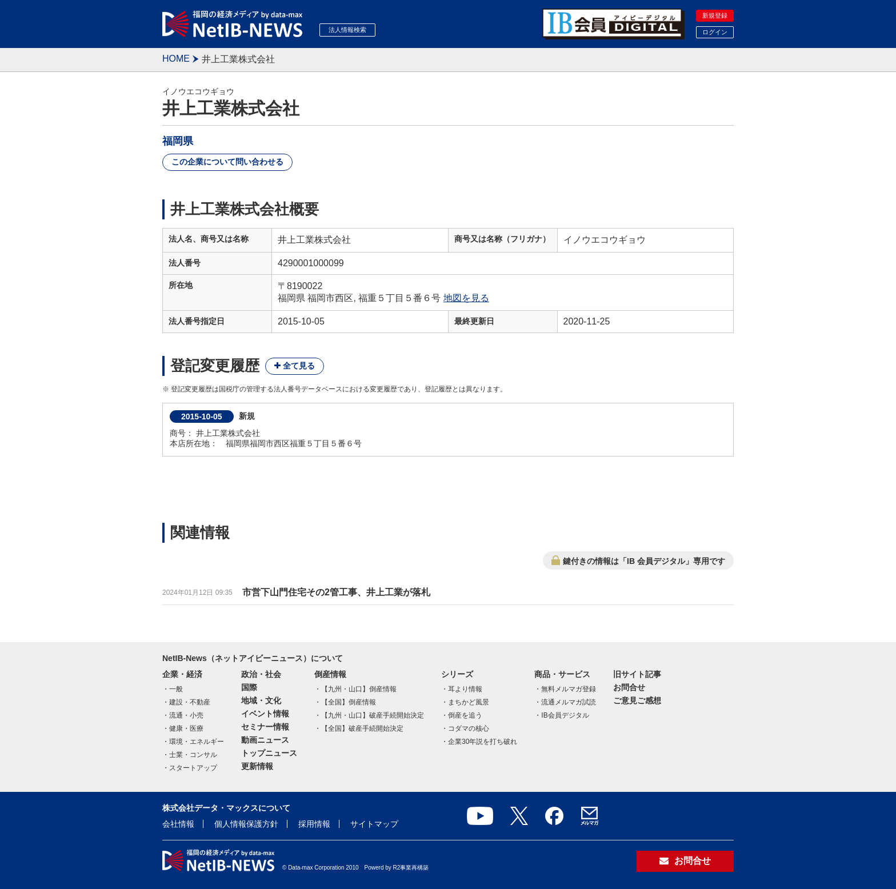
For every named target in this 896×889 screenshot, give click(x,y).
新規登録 (714, 15)
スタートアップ (193, 768)
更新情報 (257, 766)
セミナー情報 (265, 726)
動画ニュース (265, 739)
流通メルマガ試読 (568, 702)
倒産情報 (330, 674)
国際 (249, 687)
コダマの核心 (468, 728)
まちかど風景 (468, 702)
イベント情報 (265, 713)
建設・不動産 (189, 702)
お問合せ (629, 687)
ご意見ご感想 (637, 700)
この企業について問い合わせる (227, 161)
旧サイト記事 (637, 674)
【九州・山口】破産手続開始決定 (372, 715)
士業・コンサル (193, 755)
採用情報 (314, 823)
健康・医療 (186, 728)
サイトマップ (374, 823)
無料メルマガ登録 (568, 689)
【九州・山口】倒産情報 (359, 689)
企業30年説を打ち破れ (482, 742)
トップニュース (269, 753)
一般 (176, 689)
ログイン (714, 32)
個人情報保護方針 (246, 823)
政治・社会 (261, 674)
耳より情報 (465, 689)
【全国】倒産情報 (348, 702)
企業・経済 (182, 674)
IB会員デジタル (565, 715)
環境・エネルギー (196, 742)
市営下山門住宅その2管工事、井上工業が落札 (336, 592)
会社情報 (178, 823)
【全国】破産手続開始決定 (362, 728)
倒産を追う (465, 715)
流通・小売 (186, 715)
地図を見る (466, 298)
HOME (176, 58)
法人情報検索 (347, 29)
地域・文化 (261, 700)
